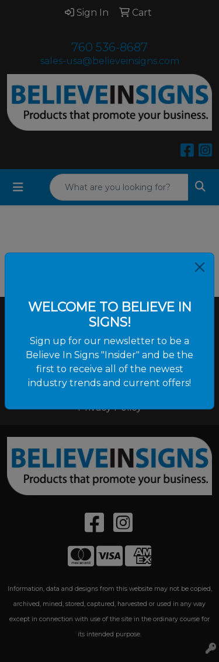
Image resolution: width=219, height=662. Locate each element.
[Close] (199, 267)
